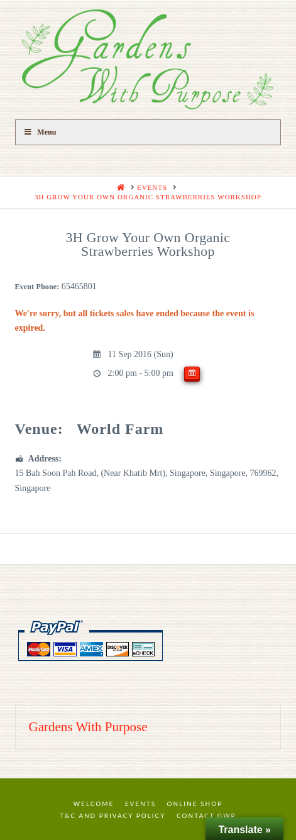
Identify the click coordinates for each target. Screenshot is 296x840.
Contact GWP (206, 815)
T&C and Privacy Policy (112, 815)
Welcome (94, 803)
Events (140, 803)
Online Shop (195, 803)
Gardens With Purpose (88, 726)
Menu (40, 132)
